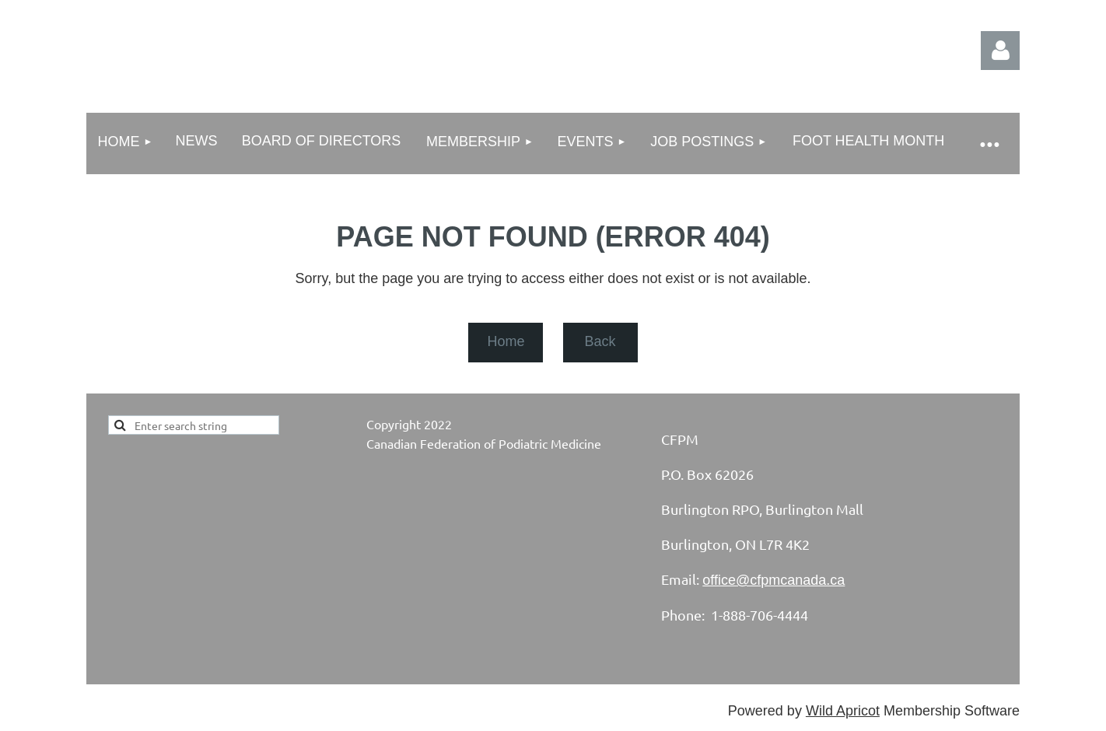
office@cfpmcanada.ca (773, 580)
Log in (1000, 50)
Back (599, 341)
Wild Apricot (843, 711)
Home (505, 341)
